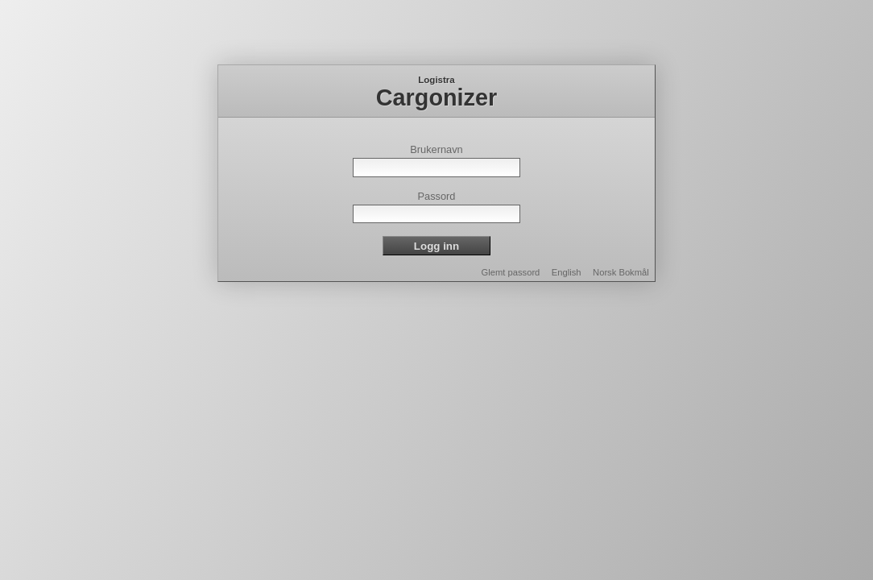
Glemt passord (511, 272)
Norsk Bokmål (621, 272)
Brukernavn (436, 149)
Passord (437, 196)
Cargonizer (436, 97)
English (566, 272)
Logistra (436, 80)
